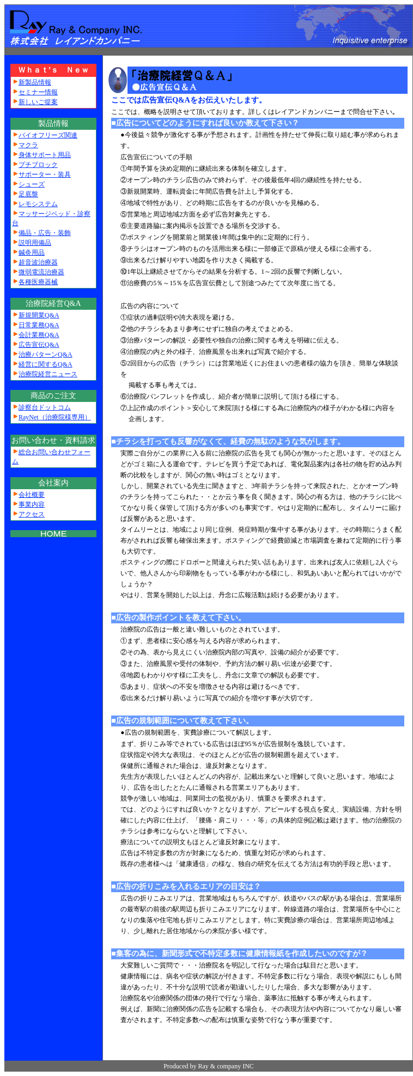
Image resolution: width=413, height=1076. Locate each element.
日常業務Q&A (39, 325)
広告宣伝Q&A (39, 344)
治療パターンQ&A (45, 354)
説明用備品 (35, 243)
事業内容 (32, 504)
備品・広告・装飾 (45, 233)
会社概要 (32, 494)
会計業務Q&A (39, 335)
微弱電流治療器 (41, 272)
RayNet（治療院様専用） (55, 417)
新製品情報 (35, 82)
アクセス (32, 514)
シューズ (32, 184)
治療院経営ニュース (48, 374)
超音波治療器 (38, 262)
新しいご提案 (38, 102)
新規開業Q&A (39, 315)
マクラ (28, 145)
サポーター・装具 (45, 174)
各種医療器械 (38, 282)
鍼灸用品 (32, 252)
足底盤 (28, 194)
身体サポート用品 (45, 155)
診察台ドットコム (45, 407)
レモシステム (38, 204)
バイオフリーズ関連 (48, 135)
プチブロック (38, 165)
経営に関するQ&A (45, 364)
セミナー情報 (38, 92)
